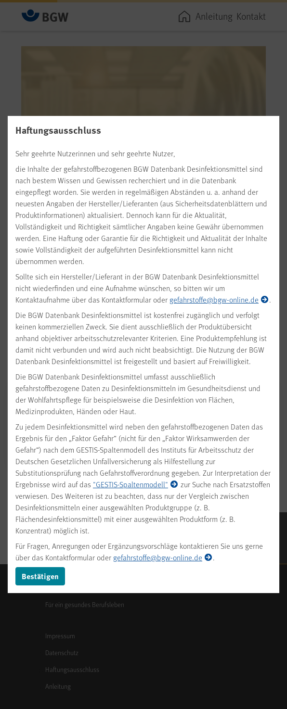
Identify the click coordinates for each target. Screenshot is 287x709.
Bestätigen (40, 576)
